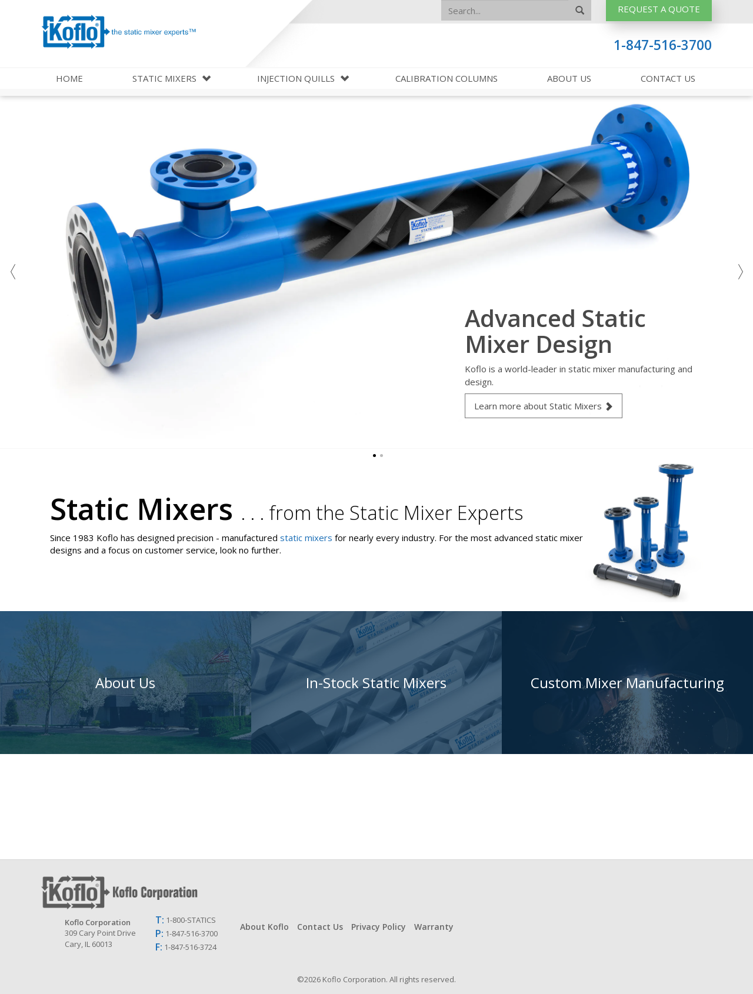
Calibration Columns (446, 78)
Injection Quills (297, 78)
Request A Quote (659, 9)
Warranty (434, 926)
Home (69, 78)
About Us (569, 78)
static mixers (306, 537)
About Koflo (264, 926)
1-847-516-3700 (663, 45)
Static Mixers (165, 78)
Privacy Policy (378, 926)
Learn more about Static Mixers (543, 406)
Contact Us (668, 78)
